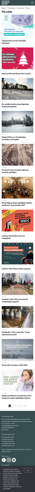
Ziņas (27, 8)
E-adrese (5, 430)
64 (25, 406)
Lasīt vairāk (6, 488)
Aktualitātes (20, 8)
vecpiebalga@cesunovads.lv (10, 425)
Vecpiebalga (11, 8)
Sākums (4, 8)
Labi (28, 470)
